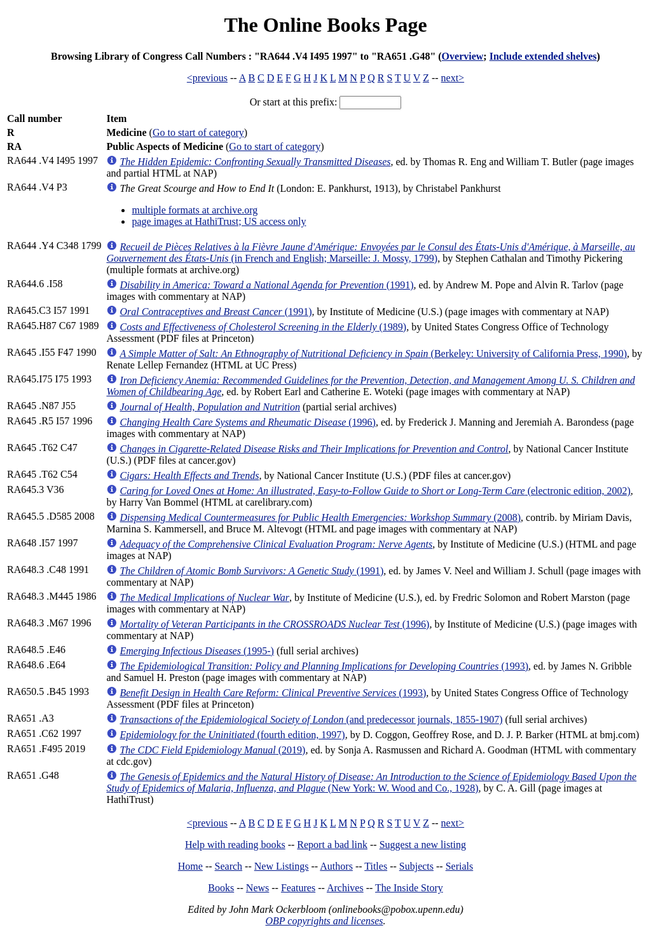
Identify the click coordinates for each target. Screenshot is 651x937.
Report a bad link (332, 844)
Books (221, 887)
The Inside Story (409, 887)
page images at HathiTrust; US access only (219, 221)
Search (229, 866)
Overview (463, 56)
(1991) (266, 285)
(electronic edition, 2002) (375, 490)
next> (453, 77)
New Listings (281, 866)
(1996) (247, 422)
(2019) (212, 750)
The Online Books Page (325, 24)
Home (190, 866)
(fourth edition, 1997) (232, 734)
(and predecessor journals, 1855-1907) (311, 719)
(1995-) (196, 650)
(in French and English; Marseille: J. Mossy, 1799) (370, 252)
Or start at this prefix (292, 102)
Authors (336, 866)
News (257, 887)
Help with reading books (235, 844)
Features (298, 887)
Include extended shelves (543, 56)
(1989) (263, 326)
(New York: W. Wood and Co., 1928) (371, 782)
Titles (375, 866)
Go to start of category (198, 132)
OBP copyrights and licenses (324, 920)
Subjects (416, 866)
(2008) (320, 517)
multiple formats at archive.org (194, 210)
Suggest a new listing (423, 844)
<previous (207, 77)
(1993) (324, 666)
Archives (345, 887)
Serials (460, 866)
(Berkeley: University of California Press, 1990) (373, 353)
